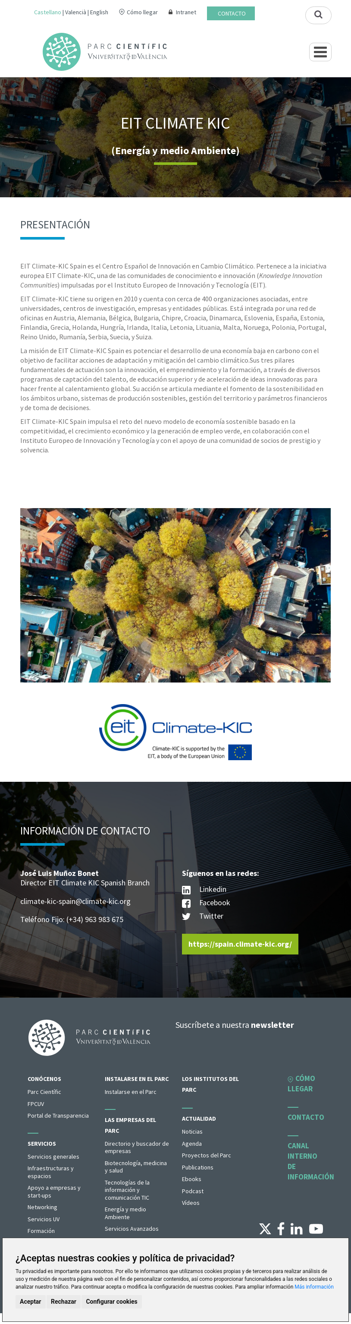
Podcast (193, 1191)
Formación (41, 1231)
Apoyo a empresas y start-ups (54, 1191)
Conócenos (44, 1079)
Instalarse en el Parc (137, 1079)
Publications (197, 1167)
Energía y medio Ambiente (125, 1213)
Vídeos (191, 1203)
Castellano (47, 12)
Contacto (232, 13)
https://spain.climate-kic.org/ (240, 944)
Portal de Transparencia (58, 1115)
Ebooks (191, 1179)
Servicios (42, 1143)
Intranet (186, 12)
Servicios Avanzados (132, 1228)
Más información (314, 1287)
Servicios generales (53, 1156)
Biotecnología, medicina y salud (136, 1167)
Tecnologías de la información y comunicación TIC (127, 1190)
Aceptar (30, 1301)
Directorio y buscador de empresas (137, 1147)
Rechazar (63, 1301)
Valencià (75, 12)
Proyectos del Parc (206, 1155)
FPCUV (36, 1104)
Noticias (192, 1131)
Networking (42, 1207)
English (99, 12)
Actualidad (199, 1118)
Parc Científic (44, 1092)
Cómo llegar (142, 12)
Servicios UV (44, 1219)
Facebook (206, 903)
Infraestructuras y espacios (51, 1172)
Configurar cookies (111, 1301)
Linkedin (204, 889)
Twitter (202, 916)
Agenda (192, 1143)
